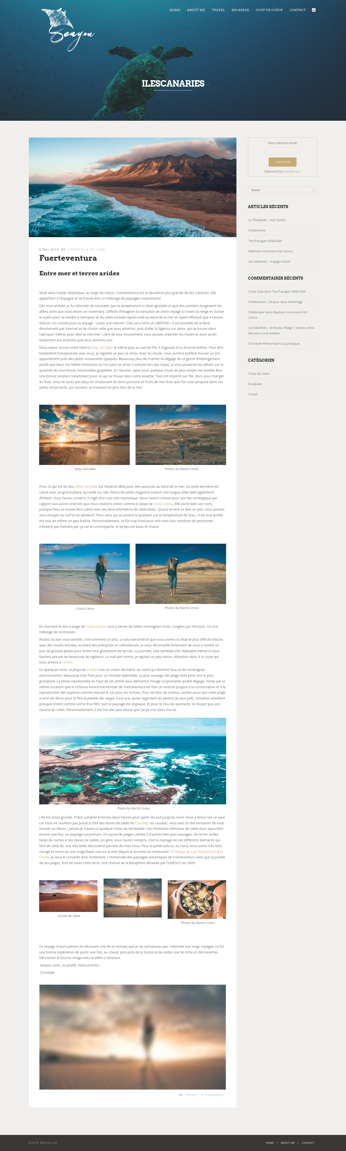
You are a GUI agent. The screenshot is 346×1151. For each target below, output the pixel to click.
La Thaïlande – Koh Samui (267, 220)
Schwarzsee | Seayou (263, 302)
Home (175, 10)
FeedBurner (292, 171)
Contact (298, 10)
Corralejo (142, 823)
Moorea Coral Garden (264, 333)
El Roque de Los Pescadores (193, 851)
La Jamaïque (291, 343)
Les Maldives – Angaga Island (269, 261)
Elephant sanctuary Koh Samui (270, 251)
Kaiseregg (295, 302)
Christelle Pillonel (87, 249)
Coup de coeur (269, 10)
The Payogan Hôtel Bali (265, 241)
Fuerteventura (68, 258)
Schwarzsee (257, 230)
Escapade (240, 10)
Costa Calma (163, 503)
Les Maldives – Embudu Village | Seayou (277, 327)
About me (196, 10)
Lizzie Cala (255, 291)
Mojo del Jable (102, 347)
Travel (218, 10)
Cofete (67, 662)
